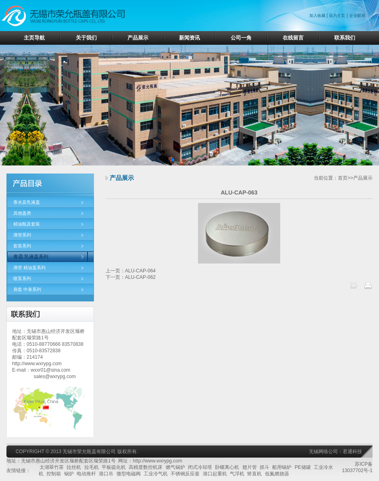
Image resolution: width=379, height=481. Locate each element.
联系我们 (344, 38)
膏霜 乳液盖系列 (30, 256)
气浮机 (237, 474)
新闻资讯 (189, 38)
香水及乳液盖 (26, 202)
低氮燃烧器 (277, 474)
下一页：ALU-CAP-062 (131, 277)
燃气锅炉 (175, 467)
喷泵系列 (22, 278)
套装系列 (22, 245)
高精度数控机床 (145, 467)
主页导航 (34, 38)
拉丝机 (74, 467)
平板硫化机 (114, 467)
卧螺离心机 (227, 467)
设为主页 (337, 15)
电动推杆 (86, 474)
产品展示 (137, 38)
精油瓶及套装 (26, 224)
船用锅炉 (282, 467)
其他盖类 (22, 213)
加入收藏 (318, 15)
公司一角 (241, 38)
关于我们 (86, 38)
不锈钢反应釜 (185, 474)
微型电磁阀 (129, 474)
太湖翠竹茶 (52, 467)
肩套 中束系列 (27, 289)
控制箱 (53, 474)
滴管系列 (22, 234)
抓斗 (264, 467)
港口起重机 (215, 474)
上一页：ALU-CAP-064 (131, 271)
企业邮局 (357, 15)
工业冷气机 (156, 474)
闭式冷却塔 (200, 467)
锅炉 (69, 474)
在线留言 (293, 38)
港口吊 (106, 474)
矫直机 (254, 474)
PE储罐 (303, 467)
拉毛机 (91, 467)
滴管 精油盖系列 (29, 267)
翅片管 (249, 467)
